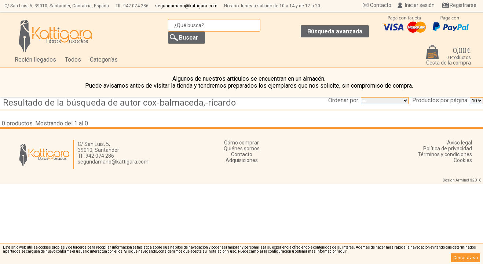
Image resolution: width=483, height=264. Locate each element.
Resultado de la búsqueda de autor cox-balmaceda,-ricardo (119, 103)
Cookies (463, 160)
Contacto (380, 5)
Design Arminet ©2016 (462, 180)
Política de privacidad (447, 148)
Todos (73, 59)
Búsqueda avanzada (334, 31)
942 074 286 (136, 5)
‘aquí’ (342, 251)
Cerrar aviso (465, 257)
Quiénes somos (242, 148)
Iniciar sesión (420, 5)
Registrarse (463, 5)
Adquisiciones (242, 160)
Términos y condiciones (445, 154)
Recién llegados (35, 59)
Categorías (104, 59)
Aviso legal (459, 143)
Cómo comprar (241, 143)
